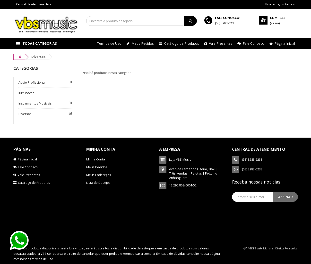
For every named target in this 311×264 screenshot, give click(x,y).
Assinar (285, 196)
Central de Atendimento (34, 4)
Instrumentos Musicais (35, 103)
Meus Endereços (98, 175)
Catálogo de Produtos (179, 43)
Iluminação (26, 93)
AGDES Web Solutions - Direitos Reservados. (273, 248)
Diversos (25, 114)
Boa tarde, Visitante (280, 4)
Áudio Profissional (31, 82)
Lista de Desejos (98, 182)
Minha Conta (95, 159)
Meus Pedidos (140, 43)
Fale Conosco (250, 43)
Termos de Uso (109, 43)
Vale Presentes (218, 43)
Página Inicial (282, 43)
